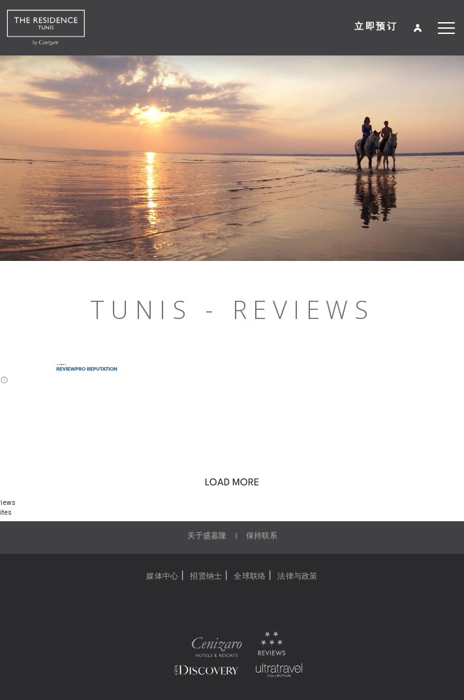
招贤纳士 (206, 577)
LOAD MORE (232, 483)
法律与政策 (297, 577)
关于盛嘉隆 (206, 536)
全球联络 (250, 577)
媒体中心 (162, 577)
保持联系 (261, 536)
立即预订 (376, 26)
